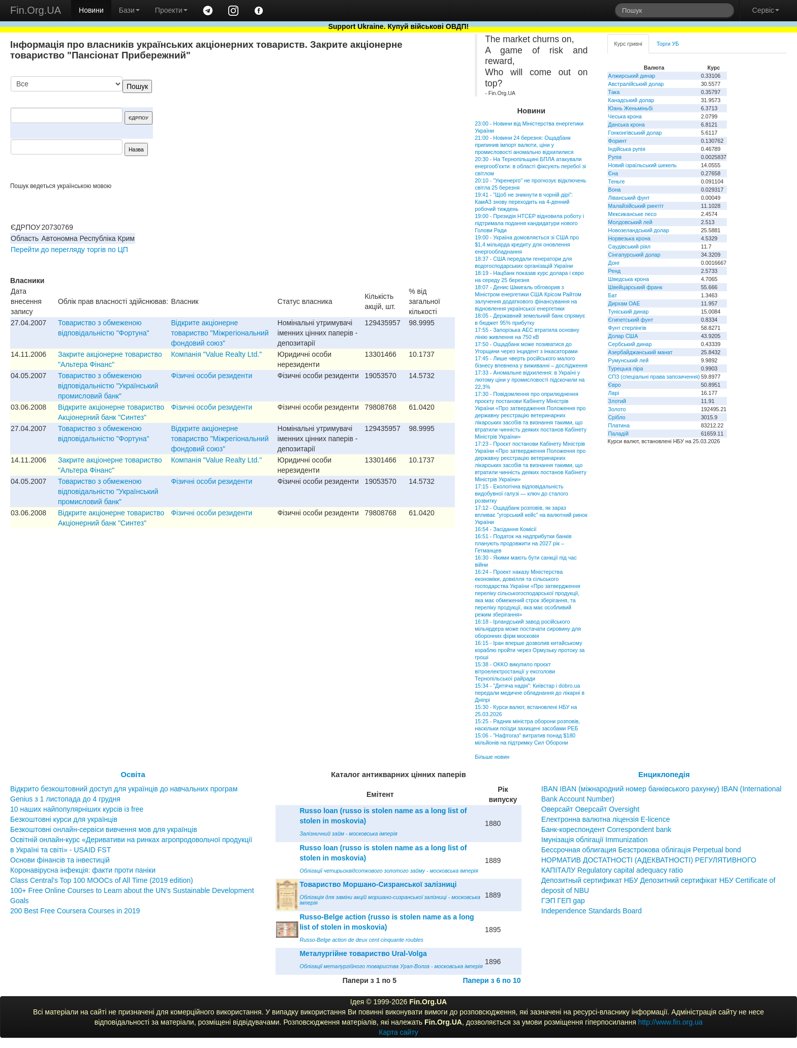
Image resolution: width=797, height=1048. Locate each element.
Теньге (616, 181)
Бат (612, 295)
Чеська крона (624, 116)
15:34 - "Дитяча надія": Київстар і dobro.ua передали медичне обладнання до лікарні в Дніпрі (530, 693)
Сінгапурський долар (634, 255)
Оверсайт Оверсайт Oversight (590, 809)
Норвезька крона (629, 238)
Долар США (623, 336)
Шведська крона (628, 279)
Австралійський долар (636, 84)
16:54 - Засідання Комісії (505, 529)
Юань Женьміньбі (630, 108)
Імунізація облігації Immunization (594, 840)
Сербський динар (630, 344)
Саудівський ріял (629, 246)
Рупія (614, 157)
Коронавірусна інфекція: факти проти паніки (83, 870)
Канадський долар (631, 100)
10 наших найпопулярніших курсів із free (76, 809)
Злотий (617, 401)
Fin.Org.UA (35, 10)
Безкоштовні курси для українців (63, 819)
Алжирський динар (631, 76)
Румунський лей (628, 360)
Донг (614, 263)
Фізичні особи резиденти (211, 376)
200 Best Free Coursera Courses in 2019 (75, 911)
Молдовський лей (630, 222)
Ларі (613, 393)
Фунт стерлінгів (627, 328)
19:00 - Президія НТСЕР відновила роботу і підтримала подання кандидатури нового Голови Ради (529, 223)
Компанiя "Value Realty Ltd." (216, 354)
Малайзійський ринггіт (635, 206)
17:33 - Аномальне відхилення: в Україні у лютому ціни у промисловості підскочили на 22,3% (530, 379)
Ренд (614, 271)
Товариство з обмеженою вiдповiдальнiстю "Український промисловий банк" (108, 386)
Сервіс (765, 10)
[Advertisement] (378, 129)
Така (614, 92)
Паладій (618, 433)
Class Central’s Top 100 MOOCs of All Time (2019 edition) (101, 880)
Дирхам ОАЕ (624, 303)
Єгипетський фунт (630, 320)
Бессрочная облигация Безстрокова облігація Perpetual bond (641, 850)
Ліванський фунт (629, 198)
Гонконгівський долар (635, 133)
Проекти (171, 10)
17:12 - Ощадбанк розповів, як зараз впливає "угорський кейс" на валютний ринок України (531, 515)
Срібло (616, 417)
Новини (91, 10)
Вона (614, 190)
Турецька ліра (625, 368)
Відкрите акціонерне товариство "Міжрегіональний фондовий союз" (219, 333)
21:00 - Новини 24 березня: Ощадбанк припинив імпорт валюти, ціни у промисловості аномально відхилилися (524, 145)
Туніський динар (628, 312)
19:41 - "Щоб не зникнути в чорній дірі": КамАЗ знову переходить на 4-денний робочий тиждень (524, 202)
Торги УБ (668, 44)
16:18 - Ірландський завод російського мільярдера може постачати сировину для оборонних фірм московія (528, 629)
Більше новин (492, 757)
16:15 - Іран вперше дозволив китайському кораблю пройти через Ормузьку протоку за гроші (530, 650)
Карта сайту (398, 1032)
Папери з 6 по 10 (491, 980)
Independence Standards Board (591, 911)
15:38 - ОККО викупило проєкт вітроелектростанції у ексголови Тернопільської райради (515, 671)
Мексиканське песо (632, 214)
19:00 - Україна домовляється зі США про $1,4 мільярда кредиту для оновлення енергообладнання (527, 244)
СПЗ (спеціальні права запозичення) (654, 377)
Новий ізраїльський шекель (642, 165)
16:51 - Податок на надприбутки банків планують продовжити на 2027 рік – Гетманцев (523, 543)
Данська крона (626, 124)
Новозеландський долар (638, 230)
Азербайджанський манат (640, 352)
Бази (129, 10)
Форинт (617, 141)
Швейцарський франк (635, 287)
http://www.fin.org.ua (670, 1022)
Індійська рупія (626, 149)
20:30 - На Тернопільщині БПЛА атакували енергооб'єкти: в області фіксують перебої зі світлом (530, 166)
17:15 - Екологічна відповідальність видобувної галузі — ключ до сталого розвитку (521, 493)
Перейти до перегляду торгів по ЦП (69, 249)
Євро (614, 385)
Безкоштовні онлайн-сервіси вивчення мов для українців (103, 829)
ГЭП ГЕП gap (563, 901)
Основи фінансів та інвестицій (60, 860)
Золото (617, 409)
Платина (618, 425)
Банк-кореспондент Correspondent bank (606, 829)
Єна (613, 173)
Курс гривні (628, 44)
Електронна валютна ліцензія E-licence (605, 819)
